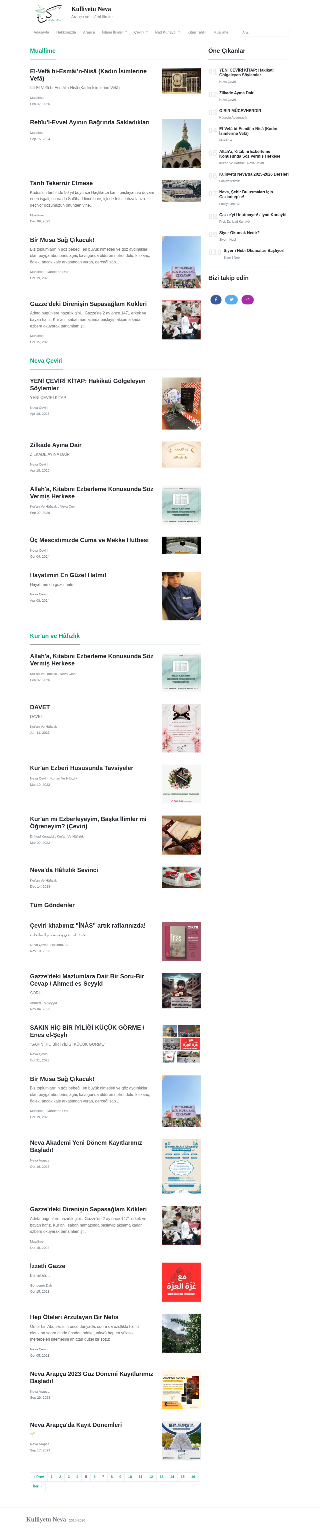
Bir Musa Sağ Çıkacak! (62, 239)
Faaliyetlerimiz (229, 181)
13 (162, 1477)
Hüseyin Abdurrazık (233, 117)
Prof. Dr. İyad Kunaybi (234, 221)
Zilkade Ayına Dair (236, 93)
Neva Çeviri (227, 82)
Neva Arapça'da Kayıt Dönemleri (76, 1424)
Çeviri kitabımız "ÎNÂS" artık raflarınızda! (88, 925)
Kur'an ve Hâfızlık (232, 163)
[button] (216, 300)
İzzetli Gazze (47, 1266)
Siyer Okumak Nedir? (239, 233)
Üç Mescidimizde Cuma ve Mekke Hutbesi (89, 540)
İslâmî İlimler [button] (113, 32)
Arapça (89, 32)
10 (130, 1477)
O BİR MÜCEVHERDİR (240, 111)
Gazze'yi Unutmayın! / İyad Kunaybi (252, 215)
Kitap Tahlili (197, 32)
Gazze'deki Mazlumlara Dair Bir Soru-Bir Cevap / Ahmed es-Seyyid (87, 980)
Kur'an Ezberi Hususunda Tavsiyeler (81, 767)
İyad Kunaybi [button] (166, 32)
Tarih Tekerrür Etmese (61, 183)
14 (172, 1477)
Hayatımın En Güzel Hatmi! (68, 575)
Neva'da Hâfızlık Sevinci (64, 870)
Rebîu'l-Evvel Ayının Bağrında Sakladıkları (90, 122)
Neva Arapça (40, 1160)
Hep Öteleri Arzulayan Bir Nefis (74, 1317)
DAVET (40, 707)
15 (183, 1477)
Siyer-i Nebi (227, 239)
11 (140, 1477)
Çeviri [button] (139, 32)
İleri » (37, 1486)
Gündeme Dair (57, 272)
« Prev (39, 1477)
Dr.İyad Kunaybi (42, 836)
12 (151, 1477)
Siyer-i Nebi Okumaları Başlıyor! (254, 250)
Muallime (221, 32)
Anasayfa (41, 32)
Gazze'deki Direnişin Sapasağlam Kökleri (88, 303)
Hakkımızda (66, 32)
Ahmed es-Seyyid (43, 1003)
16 (193, 1477)
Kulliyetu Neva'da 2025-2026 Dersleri (254, 174)
